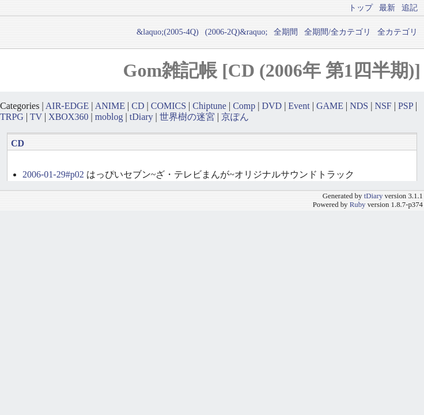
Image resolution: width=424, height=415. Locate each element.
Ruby (358, 205)
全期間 (286, 31)
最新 (387, 7)
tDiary (141, 117)
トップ (361, 7)
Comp (244, 106)
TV (36, 117)
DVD (272, 106)
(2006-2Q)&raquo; (236, 31)
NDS (359, 106)
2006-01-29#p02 (53, 174)
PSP (405, 106)
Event (298, 106)
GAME (329, 106)
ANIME (110, 106)
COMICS (168, 106)
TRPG (12, 117)
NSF (382, 106)
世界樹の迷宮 (187, 117)
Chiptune (209, 106)
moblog (109, 117)
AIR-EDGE (67, 106)
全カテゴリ (397, 31)
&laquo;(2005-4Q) (168, 31)
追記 (410, 7)
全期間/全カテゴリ (337, 31)
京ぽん (235, 117)
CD (137, 106)
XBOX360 (68, 117)
